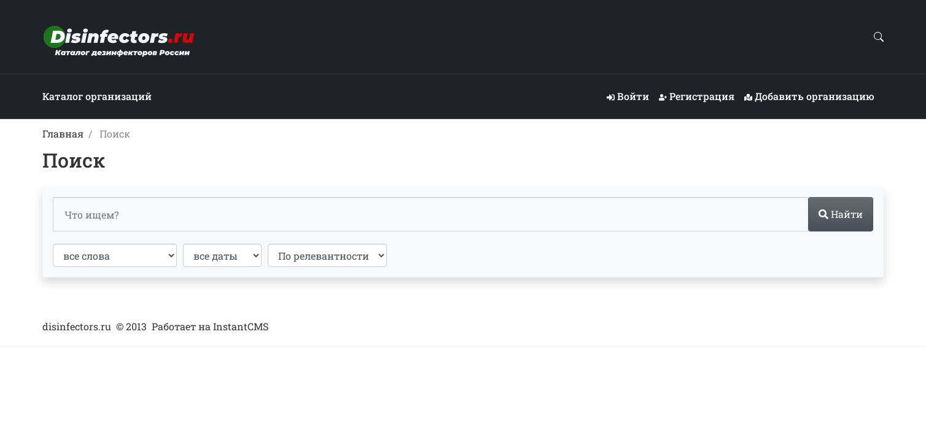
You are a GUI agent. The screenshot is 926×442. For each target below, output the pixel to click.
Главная (63, 133)
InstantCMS (240, 326)
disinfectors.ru (76, 326)
